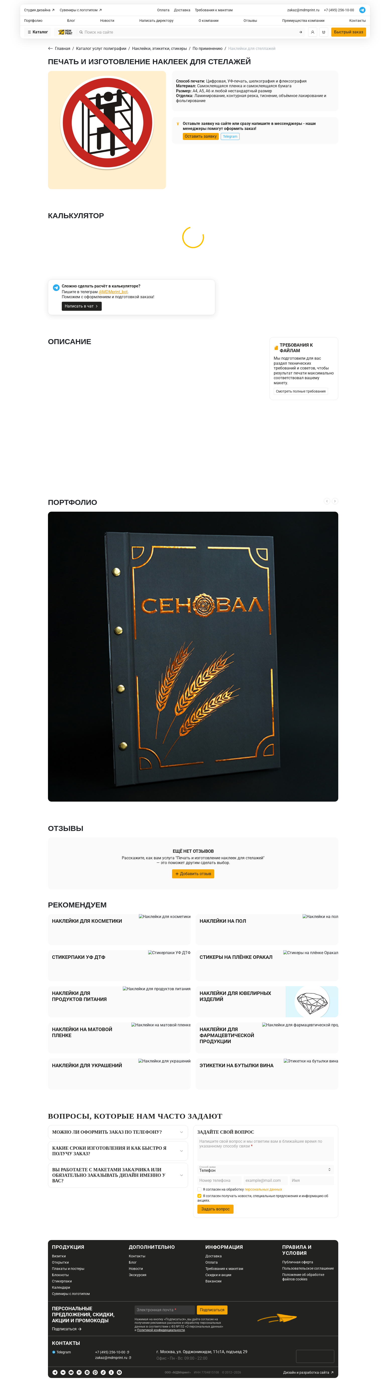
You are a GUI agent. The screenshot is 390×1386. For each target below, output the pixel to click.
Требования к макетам (214, 10)
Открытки (60, 1262)
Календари (61, 1287)
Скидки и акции (218, 1275)
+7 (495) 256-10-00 (339, 10)
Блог (71, 21)
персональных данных (263, 1189)
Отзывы (250, 21)
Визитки (59, 1256)
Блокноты (60, 1275)
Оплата (163, 10)
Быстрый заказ (348, 32)
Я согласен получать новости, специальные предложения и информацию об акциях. (262, 1198)
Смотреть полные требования (301, 391)
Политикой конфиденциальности (161, 1330)
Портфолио (33, 21)
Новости (107, 21)
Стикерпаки (62, 1281)
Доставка (182, 10)
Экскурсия (137, 1275)
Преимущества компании (303, 21)
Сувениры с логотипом (81, 10)
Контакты (357, 21)
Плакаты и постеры (68, 1269)
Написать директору (156, 21)
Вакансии (213, 1281)
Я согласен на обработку (239, 1189)
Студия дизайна (39, 10)
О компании (208, 21)
